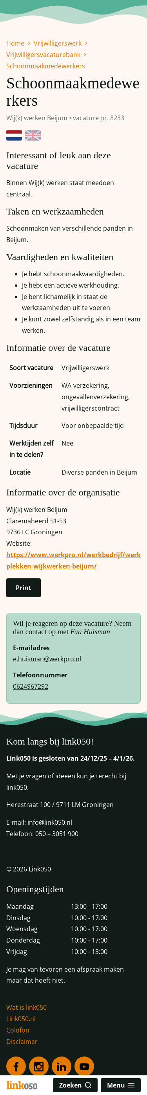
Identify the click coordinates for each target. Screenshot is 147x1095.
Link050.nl (21, 1018)
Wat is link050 (26, 1007)
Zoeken (75, 1085)
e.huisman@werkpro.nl (47, 659)
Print (23, 587)
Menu (120, 1085)
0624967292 (30, 686)
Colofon (17, 1030)
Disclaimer (22, 1041)
